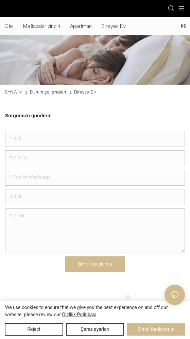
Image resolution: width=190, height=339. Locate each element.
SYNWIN (13, 92)
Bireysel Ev (85, 92)
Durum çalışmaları (48, 92)
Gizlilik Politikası (79, 314)
